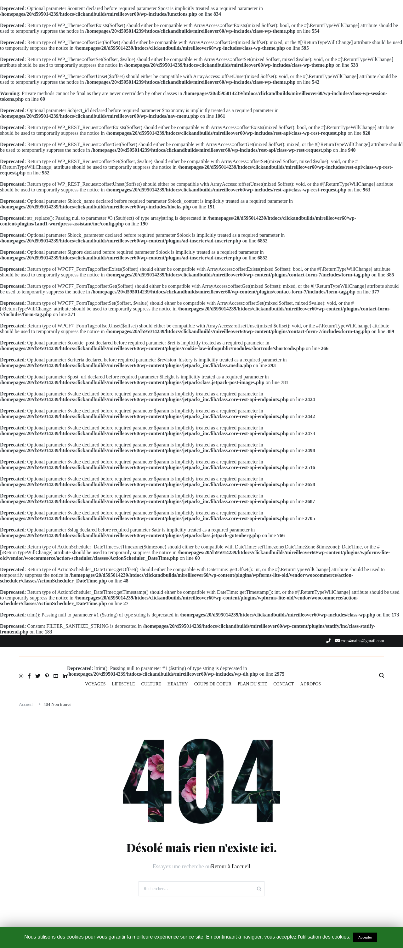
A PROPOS (310, 684)
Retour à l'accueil (230, 866)
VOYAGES (95, 684)
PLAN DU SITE (252, 684)
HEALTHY (177, 684)
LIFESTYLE (123, 684)
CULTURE (151, 684)
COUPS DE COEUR (212, 684)
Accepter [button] (365, 937)
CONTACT (283, 684)
